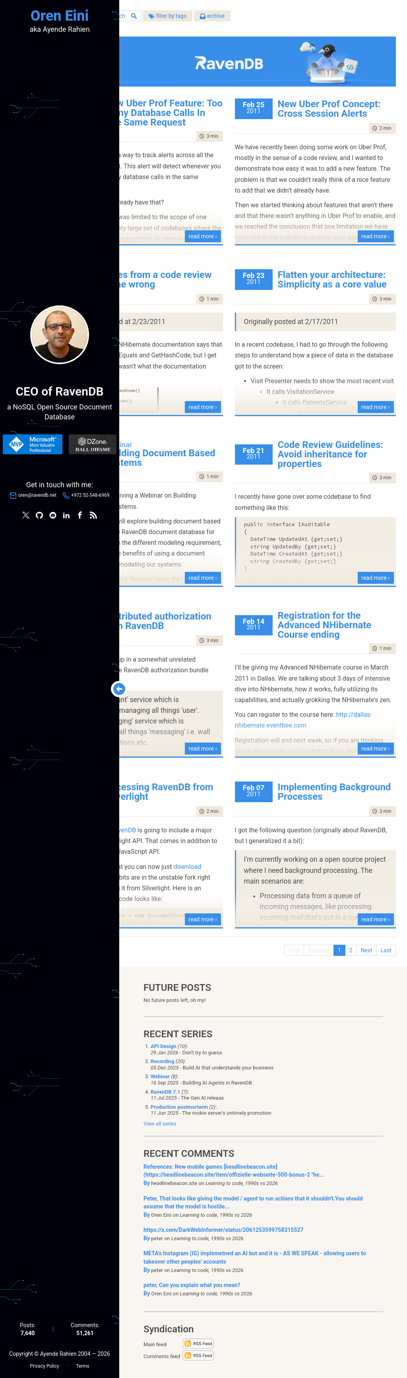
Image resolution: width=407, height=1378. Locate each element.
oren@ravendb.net (37, 497)
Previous (314, 942)
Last (381, 942)
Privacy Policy (44, 1362)
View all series (159, 1119)
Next (362, 942)
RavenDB (196, 830)
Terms (82, 1362)
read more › (237, 228)
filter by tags (241, 19)
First (289, 942)
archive (285, 19)
